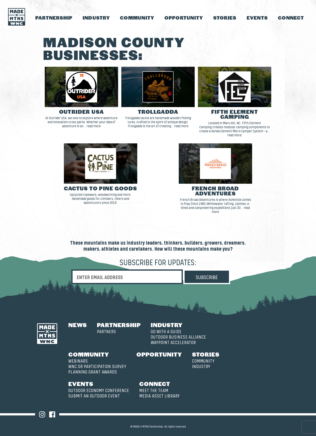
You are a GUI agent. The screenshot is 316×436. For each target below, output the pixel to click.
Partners (106, 331)
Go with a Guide (166, 331)
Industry (96, 17)
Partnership (54, 17)
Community (137, 17)
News (77, 325)
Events (257, 17)
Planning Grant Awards (92, 372)
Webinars (78, 361)
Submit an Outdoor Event (94, 396)
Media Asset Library (159, 396)
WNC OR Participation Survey (97, 366)
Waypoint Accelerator (173, 342)
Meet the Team (153, 390)
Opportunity (183, 17)
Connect (291, 17)
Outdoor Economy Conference (98, 390)
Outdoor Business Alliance (178, 337)
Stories (225, 17)
